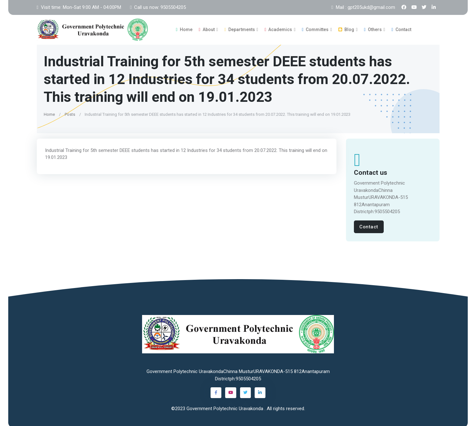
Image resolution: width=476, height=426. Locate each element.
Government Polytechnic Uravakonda (225, 407)
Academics (278, 28)
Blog (346, 28)
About (207, 28)
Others (373, 28)
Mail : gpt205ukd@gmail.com (363, 7)
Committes (315, 28)
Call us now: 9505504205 (158, 7)
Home (184, 28)
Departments (239, 28)
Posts (69, 113)
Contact (401, 28)
